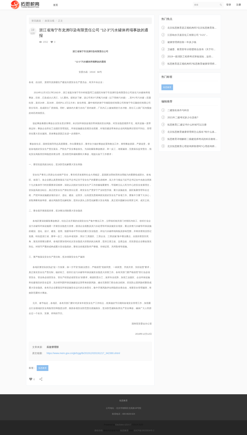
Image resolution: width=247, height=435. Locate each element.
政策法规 (49, 20)
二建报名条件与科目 (178, 110)
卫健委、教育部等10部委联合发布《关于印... (191, 49)
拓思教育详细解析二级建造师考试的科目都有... (192, 139)
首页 (55, 5)
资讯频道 (36, 20)
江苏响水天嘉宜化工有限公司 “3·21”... (187, 35)
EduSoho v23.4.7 (123, 425)
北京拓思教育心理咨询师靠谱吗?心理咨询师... (191, 146)
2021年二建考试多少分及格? (182, 117)
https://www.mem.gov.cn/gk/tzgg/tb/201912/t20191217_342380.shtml (83, 353)
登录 (228, 4)
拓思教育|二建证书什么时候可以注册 (187, 124)
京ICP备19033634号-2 (144, 430)
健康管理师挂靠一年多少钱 (181, 42)
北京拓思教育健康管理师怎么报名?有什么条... (191, 131)
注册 (238, 4)
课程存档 (98, 430)
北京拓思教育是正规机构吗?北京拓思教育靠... (191, 27)
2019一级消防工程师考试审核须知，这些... (190, 56)
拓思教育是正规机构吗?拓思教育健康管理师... (191, 63)
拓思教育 (42, 368)
